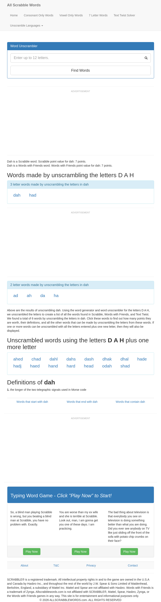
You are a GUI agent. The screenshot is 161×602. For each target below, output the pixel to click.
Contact (133, 565)
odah (107, 366)
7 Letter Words (98, 15)
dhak (107, 359)
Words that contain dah (130, 401)
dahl (54, 359)
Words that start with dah (32, 401)
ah (29, 295)
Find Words (80, 70)
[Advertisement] (81, 124)
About (24, 565)
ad (15, 295)
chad (36, 359)
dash (89, 359)
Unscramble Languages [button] (26, 25)
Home (14, 15)
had (32, 195)
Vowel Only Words (71, 15)
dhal (124, 359)
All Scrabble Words (24, 5)
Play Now (32, 551)
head (88, 366)
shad (125, 366)
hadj (17, 366)
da (42, 295)
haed (35, 366)
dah (16, 195)
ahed (18, 359)
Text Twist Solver (124, 15)
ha (56, 295)
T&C (56, 565)
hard (71, 366)
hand (53, 366)
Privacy (91, 565)
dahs (71, 359)
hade (142, 359)
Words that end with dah (82, 401)
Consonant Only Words (38, 15)
